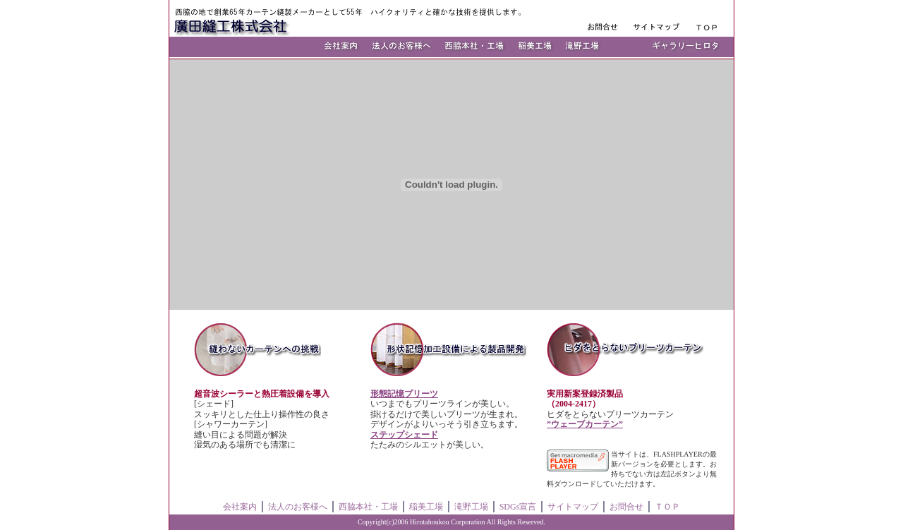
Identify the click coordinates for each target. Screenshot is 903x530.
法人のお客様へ (297, 507)
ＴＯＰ (667, 507)
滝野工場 (471, 507)
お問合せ (626, 507)
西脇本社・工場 (368, 507)
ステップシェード (404, 435)
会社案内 (240, 507)
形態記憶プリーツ (404, 394)
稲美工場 (426, 507)
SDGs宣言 (518, 507)
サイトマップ (572, 507)
